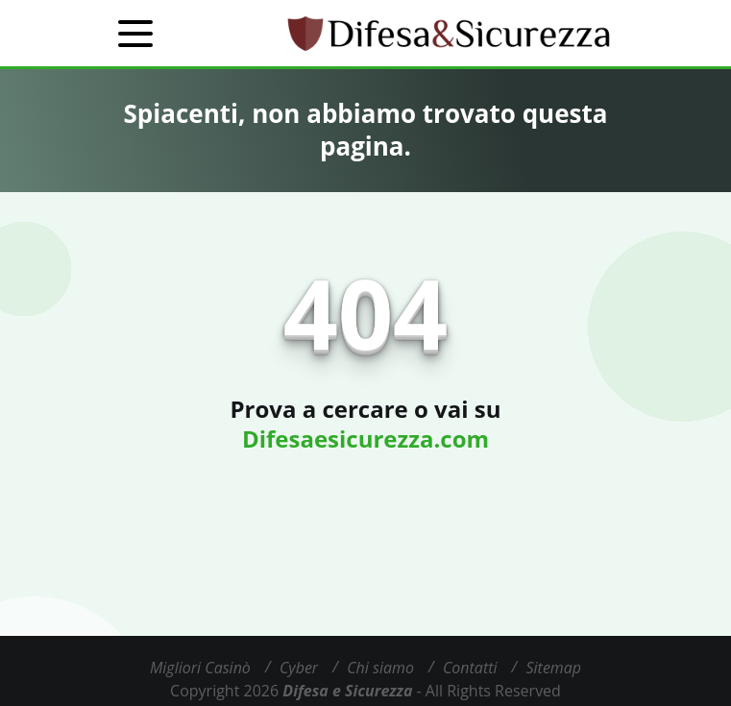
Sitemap (554, 667)
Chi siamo (380, 667)
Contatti (470, 667)
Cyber (299, 667)
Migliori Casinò (200, 667)
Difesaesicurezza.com (365, 438)
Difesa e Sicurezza (347, 690)
